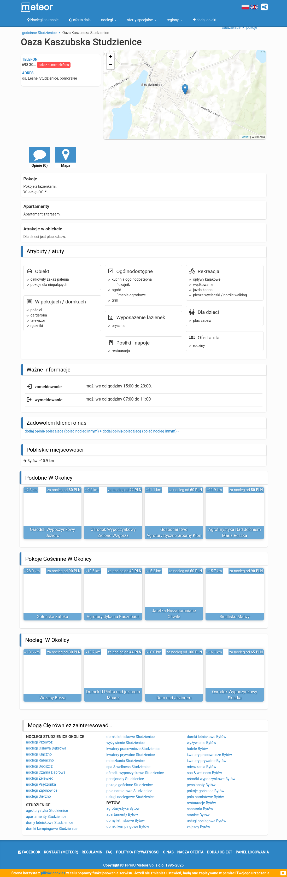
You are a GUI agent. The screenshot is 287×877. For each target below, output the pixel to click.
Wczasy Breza (52, 697)
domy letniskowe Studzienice (49, 822)
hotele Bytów (197, 749)
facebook (29, 852)
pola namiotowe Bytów (205, 797)
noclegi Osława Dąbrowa (46, 748)
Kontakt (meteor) (61, 852)
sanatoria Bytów (200, 809)
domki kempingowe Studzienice (52, 828)
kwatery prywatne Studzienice (131, 755)
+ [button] (110, 57)
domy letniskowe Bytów (126, 820)
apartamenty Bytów (122, 814)
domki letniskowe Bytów (206, 737)
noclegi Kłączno (39, 754)
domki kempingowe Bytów (128, 826)
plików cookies (53, 873)
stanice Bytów (198, 815)
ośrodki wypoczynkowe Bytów (211, 779)
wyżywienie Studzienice (126, 743)
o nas (168, 852)
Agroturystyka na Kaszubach (113, 616)
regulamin (92, 852)
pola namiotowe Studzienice (129, 791)
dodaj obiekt (219, 852)
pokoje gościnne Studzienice (130, 785)
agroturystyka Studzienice (47, 810)
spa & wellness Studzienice (128, 767)
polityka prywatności (137, 852)
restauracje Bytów (201, 803)
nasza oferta (190, 852)
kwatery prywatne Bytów (206, 761)
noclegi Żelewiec (39, 778)
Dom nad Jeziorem (173, 697)
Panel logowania (252, 852)
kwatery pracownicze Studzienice (133, 749)
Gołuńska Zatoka (52, 616)
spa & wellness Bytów (204, 773)
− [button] (110, 65)
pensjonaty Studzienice (125, 779)
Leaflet (245, 136)
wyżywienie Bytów (201, 743)
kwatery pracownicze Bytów (209, 755)
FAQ (109, 852)
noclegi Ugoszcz (39, 766)
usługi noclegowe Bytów (206, 821)
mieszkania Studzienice (126, 761)
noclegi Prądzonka (41, 784)
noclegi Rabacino (40, 760)
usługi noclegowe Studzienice (131, 797)
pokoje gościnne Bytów (206, 791)
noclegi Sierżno (38, 796)
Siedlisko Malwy (234, 616)
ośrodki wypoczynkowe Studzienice (135, 773)
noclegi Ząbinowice (41, 790)
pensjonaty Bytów (201, 785)
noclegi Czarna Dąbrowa (46, 772)
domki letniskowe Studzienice (131, 737)
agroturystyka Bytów (123, 808)
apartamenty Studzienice (46, 816)
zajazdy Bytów (198, 827)
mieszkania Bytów (201, 767)
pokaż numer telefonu (54, 65)
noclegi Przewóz (39, 742)
